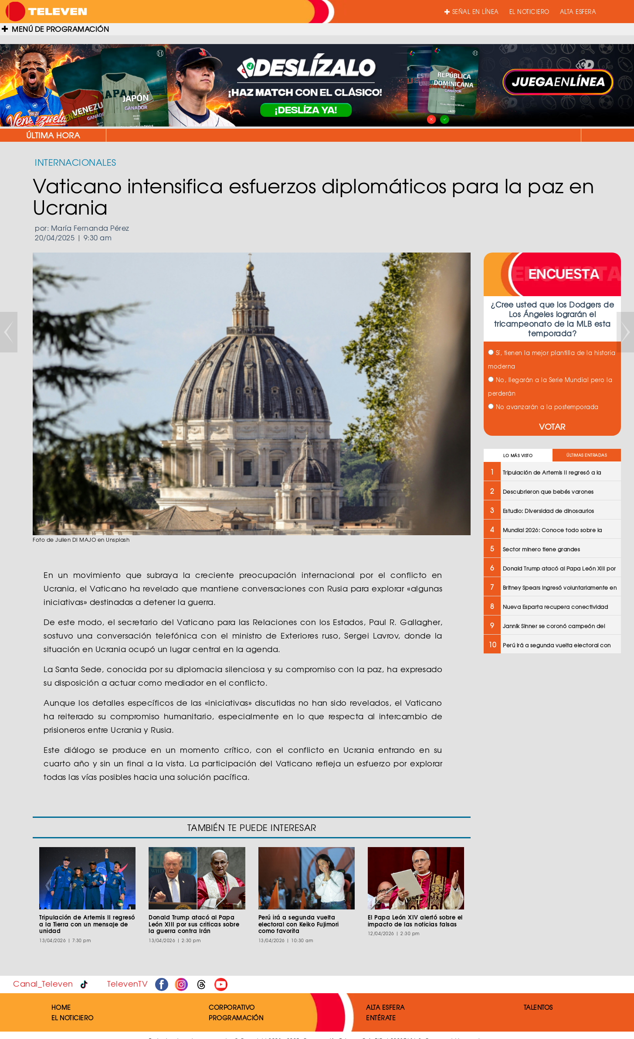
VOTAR (552, 426)
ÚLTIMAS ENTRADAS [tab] (586, 455)
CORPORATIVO (232, 1007)
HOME (61, 1007)
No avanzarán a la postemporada (543, 407)
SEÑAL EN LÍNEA (471, 11)
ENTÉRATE (381, 1017)
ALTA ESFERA (578, 11)
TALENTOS (538, 1007)
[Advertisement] (551, 723)
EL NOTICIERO (529, 11)
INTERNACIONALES (75, 162)
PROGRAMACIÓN (236, 1017)
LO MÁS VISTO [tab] (517, 455)
